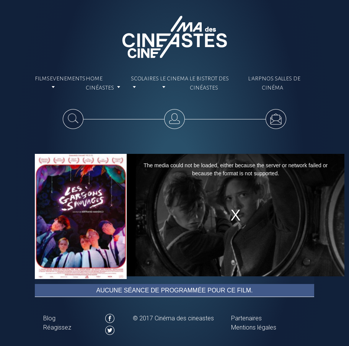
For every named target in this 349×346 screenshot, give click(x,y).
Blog (49, 318)
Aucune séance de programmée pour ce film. (174, 290)
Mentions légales (253, 327)
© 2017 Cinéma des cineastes (173, 318)
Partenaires (246, 318)
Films (42, 78)
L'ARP (255, 78)
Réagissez (57, 327)
